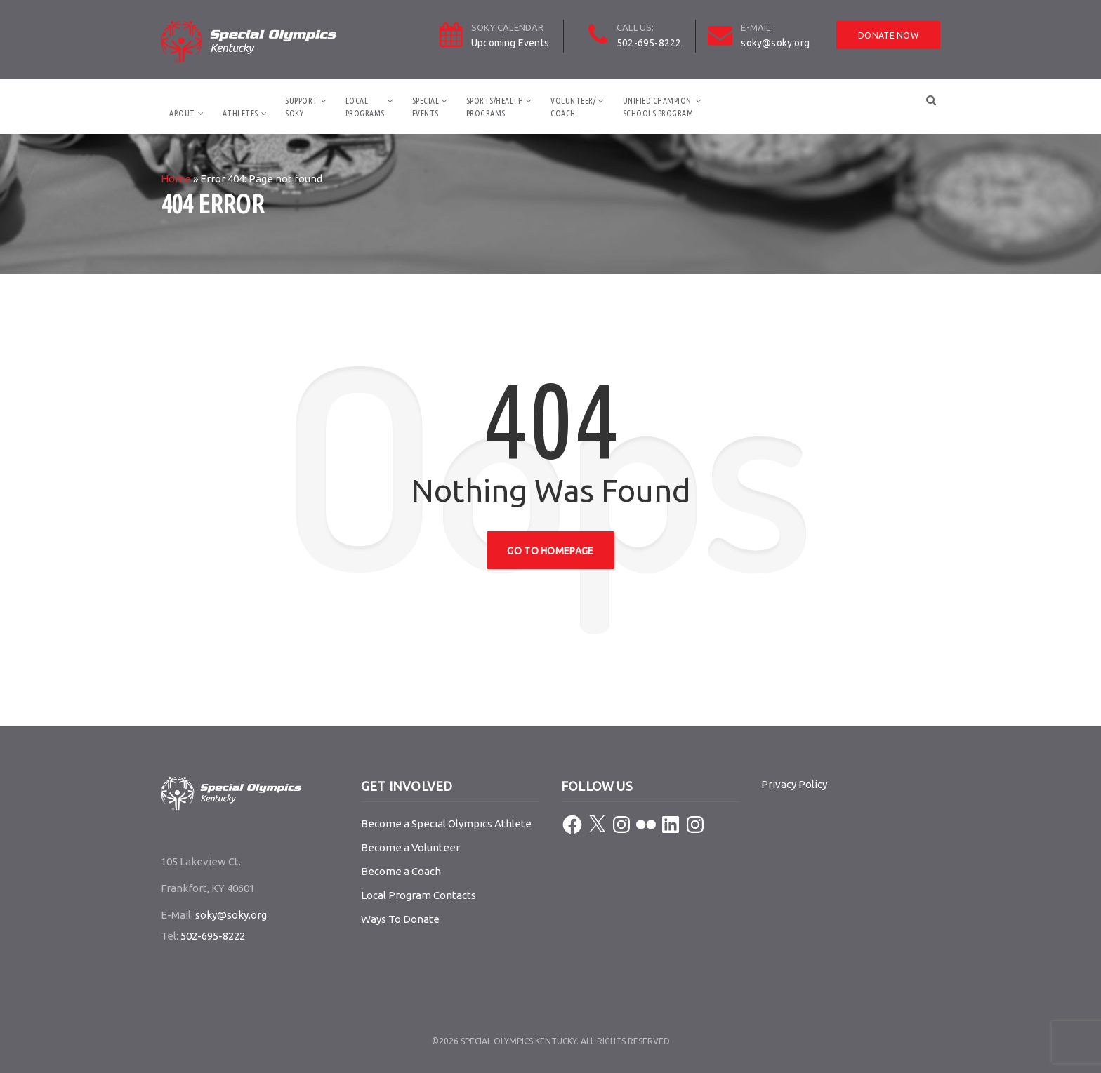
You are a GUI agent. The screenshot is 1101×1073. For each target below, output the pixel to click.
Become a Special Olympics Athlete (446, 823)
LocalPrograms (365, 107)
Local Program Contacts (418, 895)
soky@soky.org (775, 42)
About (182, 113)
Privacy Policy (794, 784)
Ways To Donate (400, 919)
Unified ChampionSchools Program (658, 107)
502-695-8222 (649, 42)
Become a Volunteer (410, 847)
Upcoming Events (510, 42)
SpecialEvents (426, 107)
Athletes (240, 113)
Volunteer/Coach (572, 107)
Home (176, 179)
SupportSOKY (301, 107)
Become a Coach (401, 871)
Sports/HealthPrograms (495, 107)
